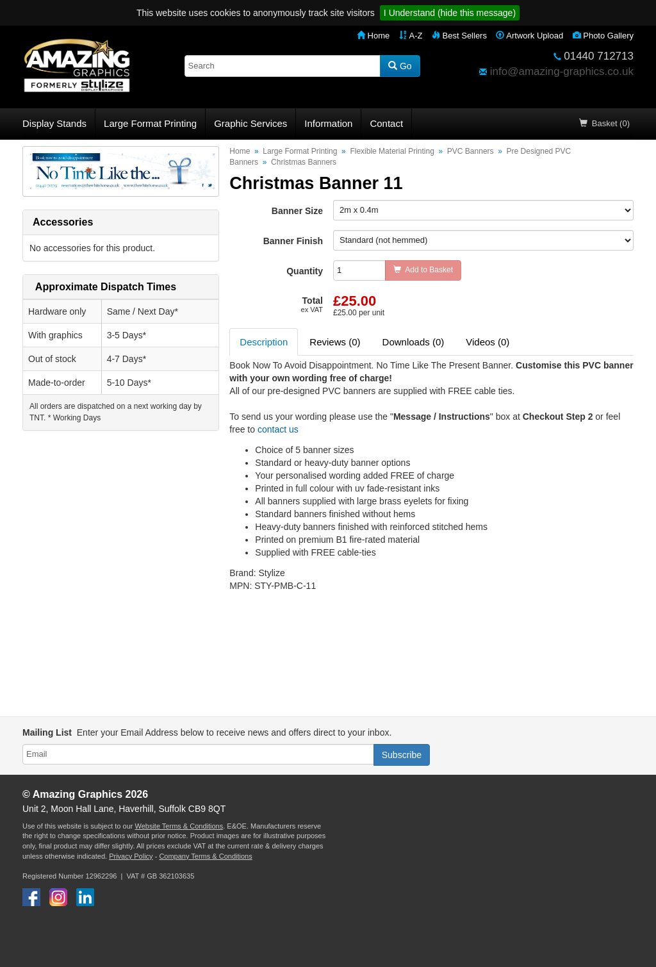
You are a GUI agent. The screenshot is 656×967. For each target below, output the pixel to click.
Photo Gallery (603, 35)
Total (312, 304)
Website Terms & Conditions (179, 826)
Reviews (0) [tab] (334, 341)
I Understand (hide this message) (450, 13)
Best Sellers (459, 35)
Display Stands (54, 123)
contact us (278, 429)
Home (373, 35)
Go (400, 66)
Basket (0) (604, 123)
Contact (386, 123)
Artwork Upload (529, 35)
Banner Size (297, 211)
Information (328, 123)
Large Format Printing (150, 123)
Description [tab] (264, 341)
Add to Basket (423, 269)
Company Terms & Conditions (205, 856)
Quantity (304, 271)
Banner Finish (293, 241)
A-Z (411, 35)
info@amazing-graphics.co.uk (562, 71)
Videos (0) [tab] (487, 341)
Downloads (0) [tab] (413, 341)
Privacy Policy (130, 856)
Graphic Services (250, 123)
